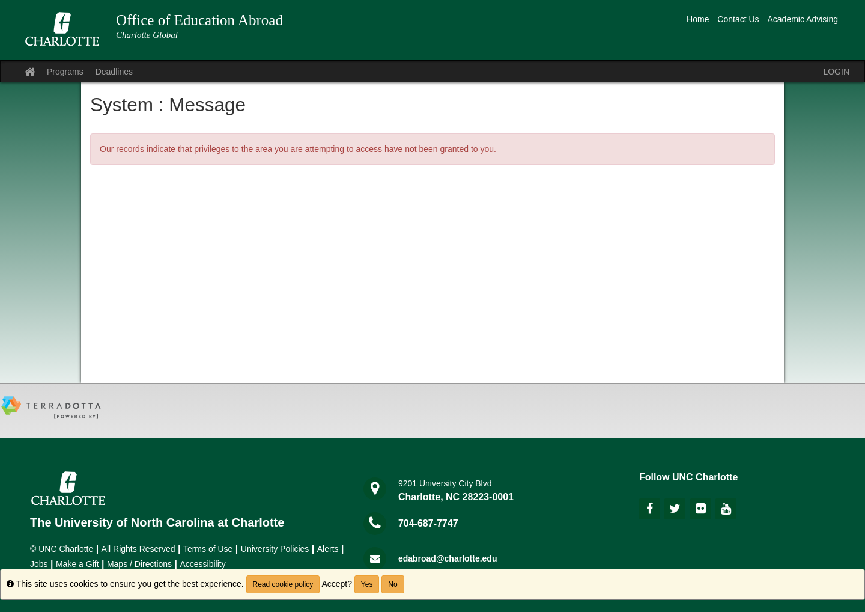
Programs (65, 71)
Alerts (328, 549)
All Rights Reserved (138, 549)
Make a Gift (77, 564)
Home (698, 19)
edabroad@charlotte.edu (447, 558)
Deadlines (114, 71)
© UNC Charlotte (61, 549)
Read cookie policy (283, 584)
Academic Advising (802, 19)
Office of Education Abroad (199, 20)
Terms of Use (207, 549)
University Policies (275, 549)
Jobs (39, 564)
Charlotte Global (147, 35)
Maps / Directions (139, 564)
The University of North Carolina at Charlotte (157, 522)
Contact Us (738, 19)
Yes (367, 584)
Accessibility (202, 564)
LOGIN (836, 71)
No (392, 584)
